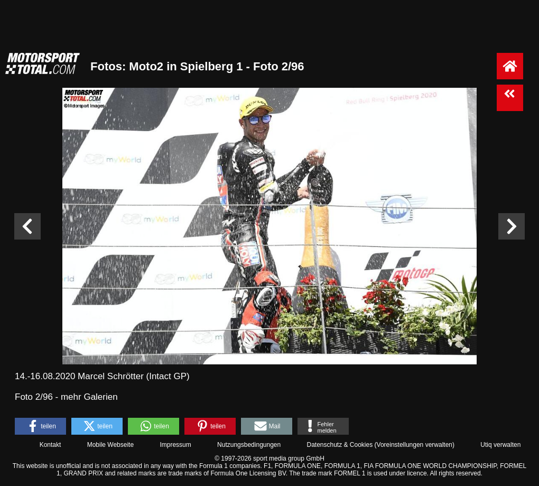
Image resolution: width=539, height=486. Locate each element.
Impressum (175, 444)
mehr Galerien (89, 397)
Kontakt (50, 444)
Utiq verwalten (500, 444)
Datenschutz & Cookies (339, 444)
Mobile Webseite (110, 444)
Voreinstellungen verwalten (414, 444)
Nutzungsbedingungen (249, 444)
